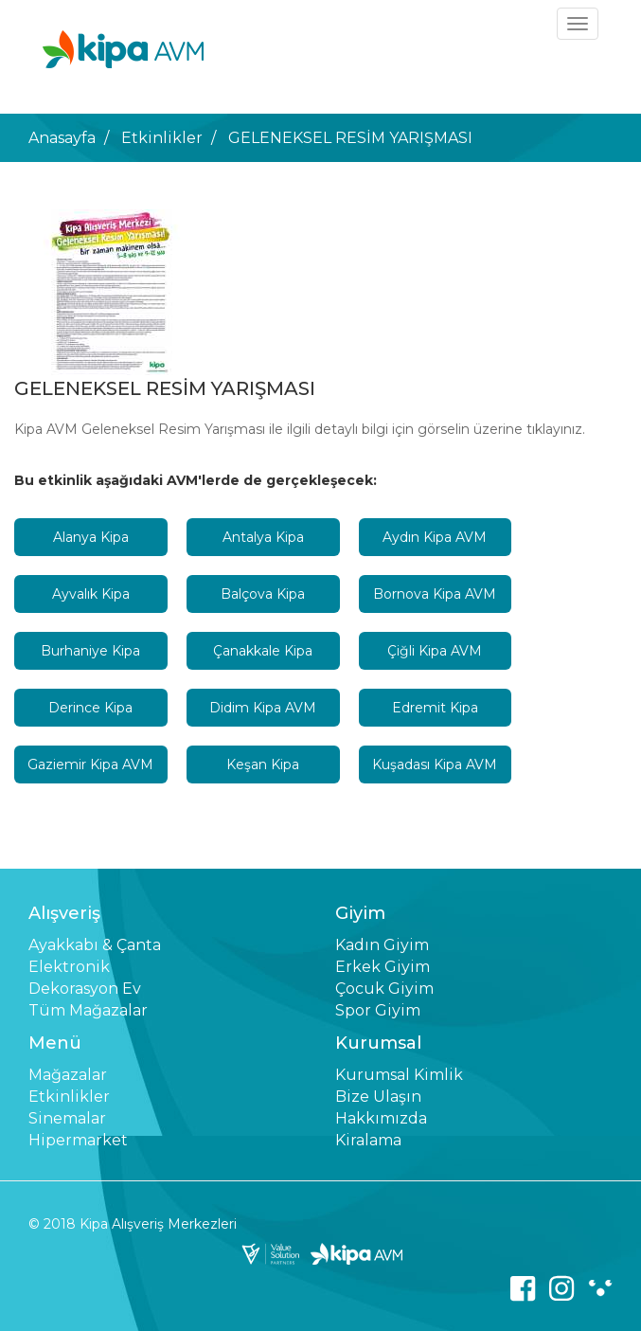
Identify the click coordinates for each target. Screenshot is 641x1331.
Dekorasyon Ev (84, 989)
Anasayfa (62, 138)
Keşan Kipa (262, 764)
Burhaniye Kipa (90, 650)
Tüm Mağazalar (88, 1010)
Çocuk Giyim (384, 989)
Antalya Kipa (263, 537)
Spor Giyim (377, 1010)
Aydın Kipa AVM (435, 537)
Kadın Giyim (382, 945)
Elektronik (69, 967)
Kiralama (368, 1140)
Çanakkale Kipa (262, 650)
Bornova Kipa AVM (434, 594)
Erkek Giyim (382, 967)
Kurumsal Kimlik (399, 1075)
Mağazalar (67, 1075)
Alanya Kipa (91, 537)
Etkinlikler (162, 138)
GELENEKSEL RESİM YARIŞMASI (350, 138)
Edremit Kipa (435, 707)
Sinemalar (67, 1118)
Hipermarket (78, 1140)
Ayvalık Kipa (91, 594)
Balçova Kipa (263, 594)
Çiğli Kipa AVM (434, 650)
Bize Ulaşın (378, 1097)
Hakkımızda (381, 1118)
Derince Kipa (90, 707)
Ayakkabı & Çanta (94, 945)
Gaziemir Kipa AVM (90, 764)
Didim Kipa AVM (262, 707)
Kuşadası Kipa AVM (434, 764)
